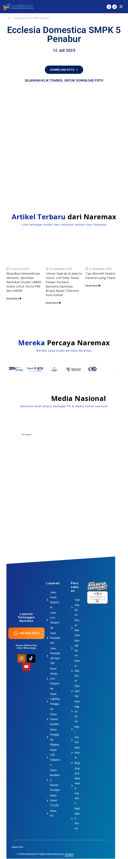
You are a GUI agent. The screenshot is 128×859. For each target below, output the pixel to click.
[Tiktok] (114, 6)
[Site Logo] (18, 6)
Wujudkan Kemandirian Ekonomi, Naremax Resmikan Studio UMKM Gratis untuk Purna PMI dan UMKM (23, 282)
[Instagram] (109, 6)
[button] (122, 6)
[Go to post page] (24, 251)
